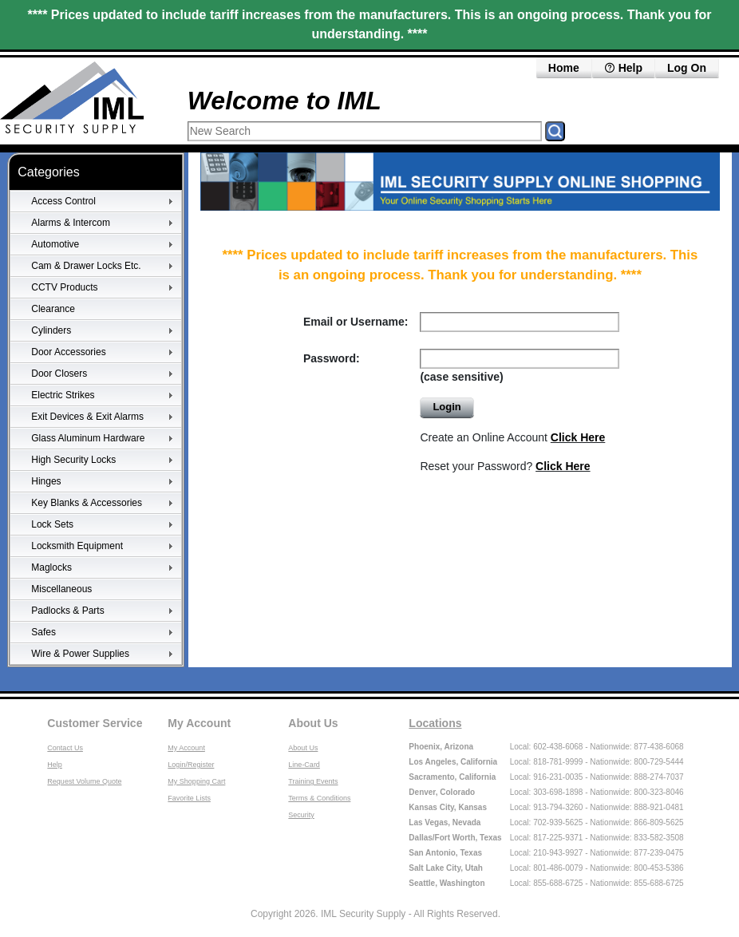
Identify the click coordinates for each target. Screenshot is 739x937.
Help (623, 67)
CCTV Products (64, 287)
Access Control (63, 201)
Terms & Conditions (319, 798)
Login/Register (191, 765)
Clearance (53, 308)
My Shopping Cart (196, 781)
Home (563, 67)
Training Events (313, 781)
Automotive (55, 244)
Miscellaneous (61, 589)
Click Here (578, 437)
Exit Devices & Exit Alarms (87, 416)
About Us (313, 723)
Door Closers (59, 373)
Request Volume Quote (84, 781)
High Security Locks (73, 459)
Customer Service (94, 723)
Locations (435, 723)
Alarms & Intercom (70, 222)
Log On (686, 67)
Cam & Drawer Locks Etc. (85, 265)
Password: (331, 358)
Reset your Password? (505, 466)
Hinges (46, 481)
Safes (43, 632)
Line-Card (304, 765)
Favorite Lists (189, 798)
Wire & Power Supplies (80, 653)
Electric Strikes (62, 395)
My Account (199, 723)
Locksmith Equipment (77, 546)
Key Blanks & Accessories (86, 502)
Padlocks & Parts (67, 610)
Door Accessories (68, 352)
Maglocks (51, 567)
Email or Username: (356, 321)
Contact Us (65, 748)
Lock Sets (52, 524)
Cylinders (51, 330)
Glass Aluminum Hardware (87, 438)
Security (301, 815)
